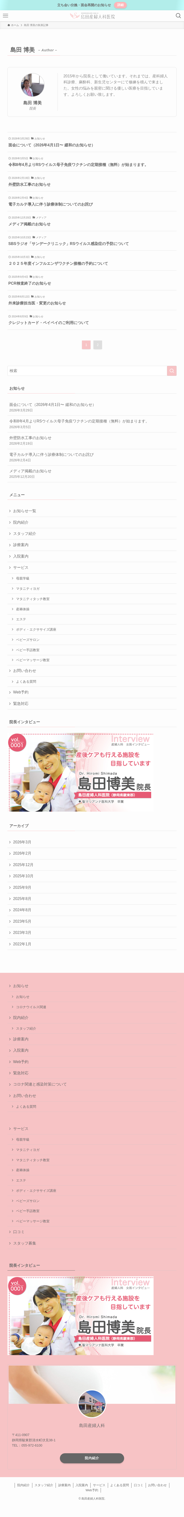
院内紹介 (21, 522)
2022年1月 (22, 944)
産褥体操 (22, 609)
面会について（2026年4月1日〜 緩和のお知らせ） (92, 408)
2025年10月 (23, 876)
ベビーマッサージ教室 (33, 660)
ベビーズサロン (28, 640)
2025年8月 (22, 899)
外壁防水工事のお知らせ (92, 441)
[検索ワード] (92, 371)
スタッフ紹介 (24, 534)
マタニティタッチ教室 (33, 599)
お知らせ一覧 (24, 511)
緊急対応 (21, 704)
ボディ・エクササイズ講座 (36, 629)
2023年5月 (22, 921)
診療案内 (21, 545)
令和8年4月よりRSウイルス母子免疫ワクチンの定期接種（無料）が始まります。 (92, 424)
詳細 (120, 5)
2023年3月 (22, 933)
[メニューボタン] (5, 15)
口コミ (19, 1232)
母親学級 (22, 578)
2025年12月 (23, 865)
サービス (21, 567)
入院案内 (21, 556)
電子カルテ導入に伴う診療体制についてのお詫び (92, 457)
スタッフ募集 (24, 1243)
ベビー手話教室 (28, 650)
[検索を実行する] (172, 371)
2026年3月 (22, 842)
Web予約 (21, 692)
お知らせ (21, 986)
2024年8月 (22, 910)
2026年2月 (22, 853)
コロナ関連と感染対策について (40, 1084)
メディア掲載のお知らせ (92, 474)
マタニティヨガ (28, 589)
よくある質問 (26, 681)
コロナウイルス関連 (31, 1007)
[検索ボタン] (178, 15)
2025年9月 (22, 887)
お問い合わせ (24, 671)
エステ (21, 619)
